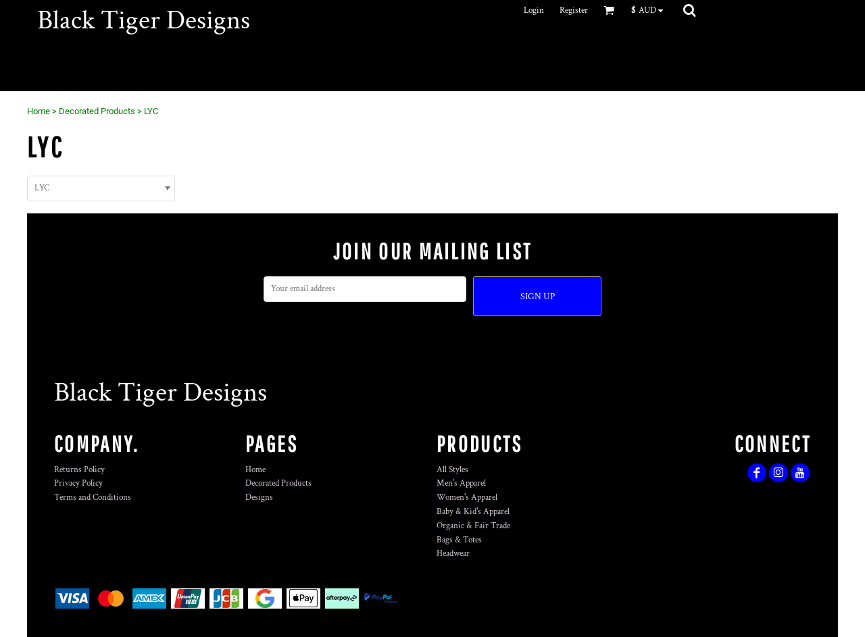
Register (574, 10)
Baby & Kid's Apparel (473, 511)
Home (38, 111)
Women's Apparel (467, 497)
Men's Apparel (461, 483)
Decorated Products (97, 111)
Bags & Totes (459, 540)
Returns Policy (79, 470)
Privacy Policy (78, 483)
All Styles (452, 470)
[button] (650, 10)
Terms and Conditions (92, 497)
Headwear (453, 553)
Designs (259, 497)
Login (534, 10)
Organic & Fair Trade (473, 526)
